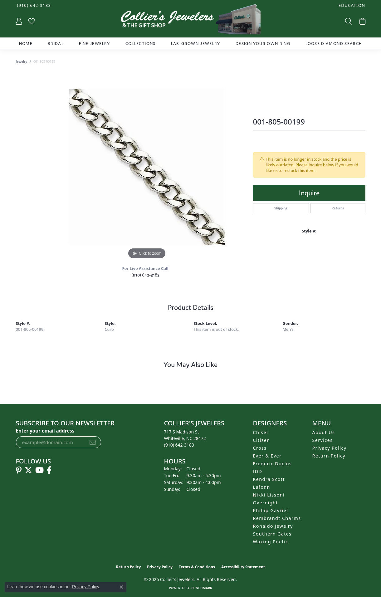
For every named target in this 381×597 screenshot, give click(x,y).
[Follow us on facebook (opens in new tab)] (49, 470)
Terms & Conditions (197, 567)
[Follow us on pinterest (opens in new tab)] (19, 470)
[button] (351, 5)
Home (25, 43)
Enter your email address (45, 431)
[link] (33, 5)
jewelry (21, 61)
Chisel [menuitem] (260, 432)
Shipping (280, 208)
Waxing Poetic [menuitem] (270, 542)
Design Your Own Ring (263, 43)
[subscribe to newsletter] (93, 442)
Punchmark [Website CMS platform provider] (201, 588)
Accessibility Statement (243, 567)
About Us (323, 432)
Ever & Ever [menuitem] (267, 456)
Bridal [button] (56, 43)
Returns (338, 208)
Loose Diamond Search (333, 43)
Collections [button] (140, 43)
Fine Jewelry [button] (94, 43)
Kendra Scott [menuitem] (269, 479)
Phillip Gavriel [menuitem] (270, 510)
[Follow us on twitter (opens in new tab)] (28, 470)
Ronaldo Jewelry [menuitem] (273, 526)
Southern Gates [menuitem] (272, 534)
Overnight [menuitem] (265, 503)
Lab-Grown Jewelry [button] (195, 43)
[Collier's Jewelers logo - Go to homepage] (190, 20)
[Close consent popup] (121, 587)
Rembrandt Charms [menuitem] (277, 518)
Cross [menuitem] (260, 448)
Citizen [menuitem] (261, 440)
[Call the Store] (179, 445)
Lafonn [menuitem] (261, 487)
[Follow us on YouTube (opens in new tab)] (39, 470)
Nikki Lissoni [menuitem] (269, 495)
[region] (147, 167)
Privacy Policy (329, 448)
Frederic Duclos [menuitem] (272, 464)
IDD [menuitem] (257, 471)
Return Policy (329, 456)
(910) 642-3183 (145, 275)
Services (322, 440)
